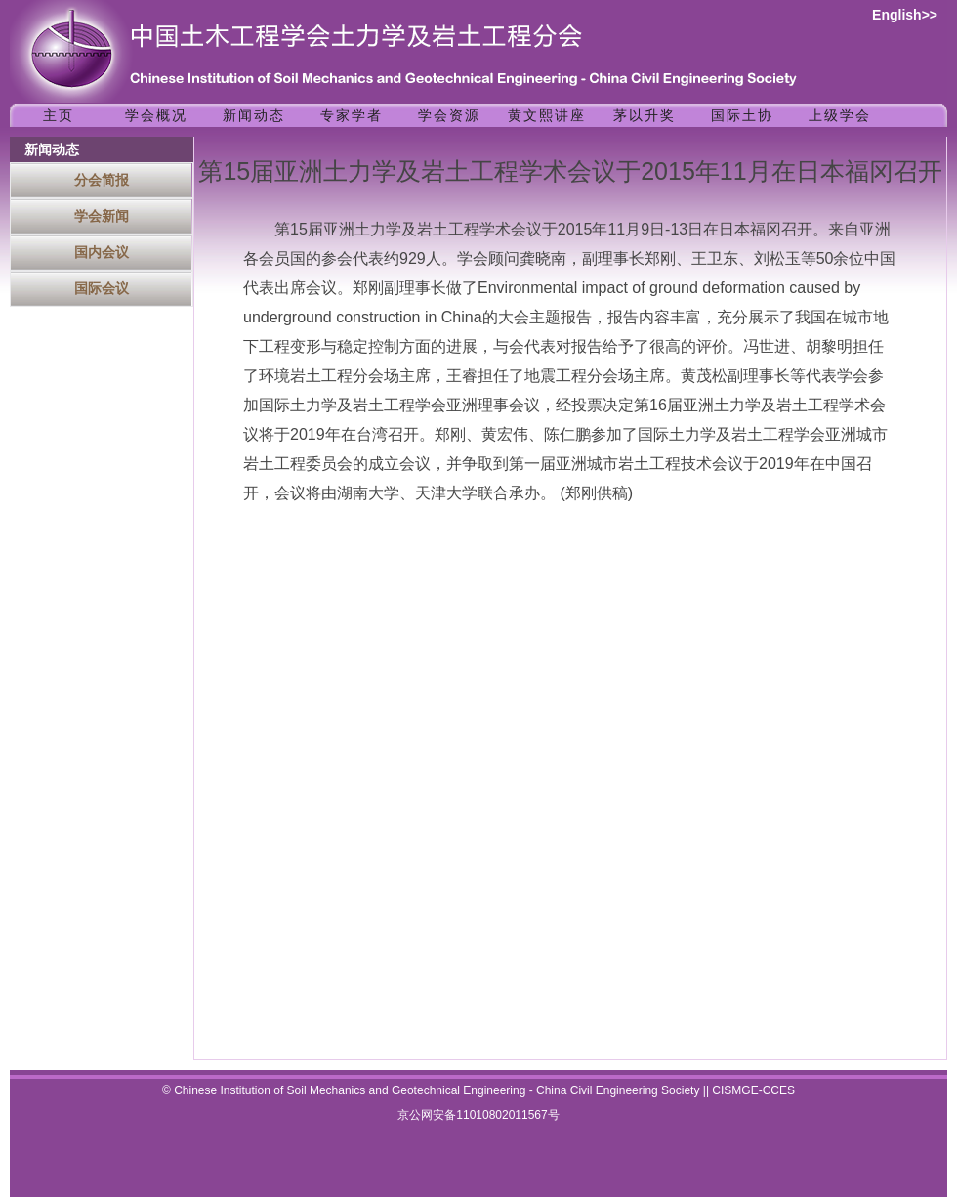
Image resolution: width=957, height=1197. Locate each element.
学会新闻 (101, 216)
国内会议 (101, 252)
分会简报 (101, 180)
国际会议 (101, 288)
